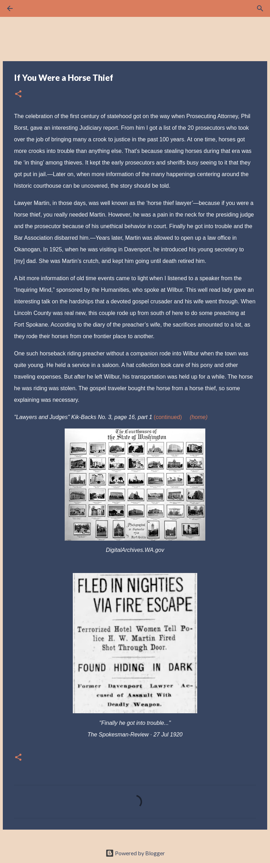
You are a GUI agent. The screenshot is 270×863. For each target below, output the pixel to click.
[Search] (29, 8)
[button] (18, 94)
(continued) (168, 417)
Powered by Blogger (135, 853)
